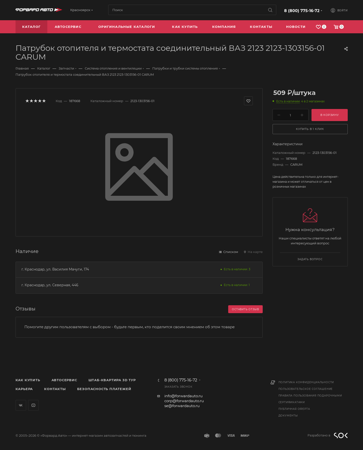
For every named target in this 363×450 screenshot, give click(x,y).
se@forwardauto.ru (182, 405)
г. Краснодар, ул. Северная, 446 (49, 285)
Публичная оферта (294, 409)
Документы (288, 415)
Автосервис (64, 380)
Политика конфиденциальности (306, 382)
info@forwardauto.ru (183, 396)
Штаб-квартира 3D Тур (112, 380)
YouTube (33, 405)
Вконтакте (21, 405)
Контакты (55, 389)
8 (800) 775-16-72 (301, 10)
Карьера (24, 389)
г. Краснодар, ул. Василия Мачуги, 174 (55, 269)
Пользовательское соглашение (305, 389)
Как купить (28, 380)
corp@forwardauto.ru (184, 400)
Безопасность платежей (104, 389)
